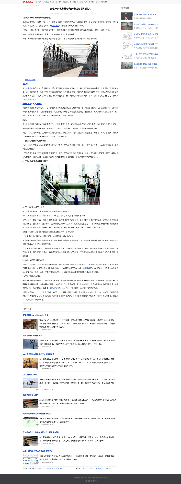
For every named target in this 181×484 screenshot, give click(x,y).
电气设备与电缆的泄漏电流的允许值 (37, 414)
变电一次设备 (30, 80)
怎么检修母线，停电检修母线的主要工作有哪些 (41, 432)
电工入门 (73, 2)
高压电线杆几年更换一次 (32, 336)
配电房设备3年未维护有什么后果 (35, 315)
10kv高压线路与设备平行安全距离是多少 (38, 354)
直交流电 (66, 2)
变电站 (28, 88)
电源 (92, 2)
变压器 (52, 2)
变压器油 (55, 26)
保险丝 (87, 268)
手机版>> (94, 13)
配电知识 (46, 2)
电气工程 (87, 2)
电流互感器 (27, 104)
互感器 (39, 104)
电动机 (98, 2)
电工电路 (38, 2)
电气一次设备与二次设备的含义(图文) (96, 468)
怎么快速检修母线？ (31, 395)
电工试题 (80, 2)
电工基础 (30, 5)
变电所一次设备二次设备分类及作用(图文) (45, 468)
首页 (24, 5)
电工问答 (104, 2)
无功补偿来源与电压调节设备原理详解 (37, 451)
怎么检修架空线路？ (31, 375)
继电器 (52, 288)
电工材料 (58, 2)
